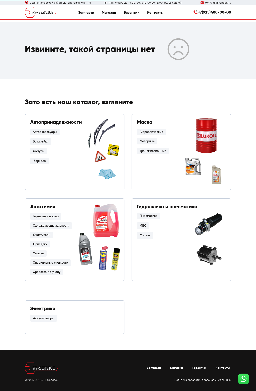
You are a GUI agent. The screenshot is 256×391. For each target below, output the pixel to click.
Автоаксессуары (45, 132)
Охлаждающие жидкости (51, 226)
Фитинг (145, 235)
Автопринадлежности (56, 122)
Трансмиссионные (153, 151)
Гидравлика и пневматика (167, 207)
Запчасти (86, 12)
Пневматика (149, 216)
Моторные (147, 141)
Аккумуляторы (43, 318)
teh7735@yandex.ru (218, 2)
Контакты (155, 12)
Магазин (109, 12)
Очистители (41, 235)
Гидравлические (151, 132)
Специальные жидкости (50, 263)
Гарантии (132, 12)
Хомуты (38, 151)
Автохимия (42, 207)
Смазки (38, 253)
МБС (143, 226)
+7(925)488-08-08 (214, 12)
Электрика (42, 308)
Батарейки (41, 141)
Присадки (40, 244)
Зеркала (39, 161)
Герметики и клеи (46, 216)
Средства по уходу (46, 272)
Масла (144, 122)
